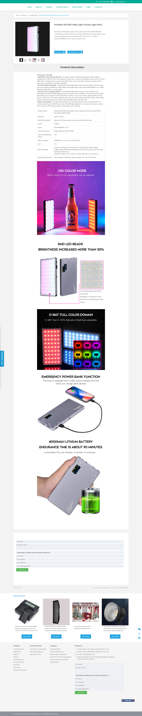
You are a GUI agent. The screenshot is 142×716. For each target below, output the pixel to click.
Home (29, 7)
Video (88, 7)
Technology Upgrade (36, 651)
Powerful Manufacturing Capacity (60, 656)
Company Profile (55, 649)
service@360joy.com (118, 1)
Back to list (17, 587)
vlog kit (16, 654)
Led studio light (18, 649)
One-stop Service (35, 654)
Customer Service (62, 7)
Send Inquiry (60, 52)
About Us (39, 7)
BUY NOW (26, 636)
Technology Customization (38, 649)
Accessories (17, 667)
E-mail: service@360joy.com (102, 587)
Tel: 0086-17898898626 (120, 587)
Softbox (15, 656)
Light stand (17, 651)
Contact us (98, 7)
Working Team (54, 662)
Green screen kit (18, 662)
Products (49, 7)
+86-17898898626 (103, 1)
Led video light (33, 15)
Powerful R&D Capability (58, 654)
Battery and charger (19, 669)
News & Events (77, 7)
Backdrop (16, 664)
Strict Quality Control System (59, 659)
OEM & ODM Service (57, 651)
